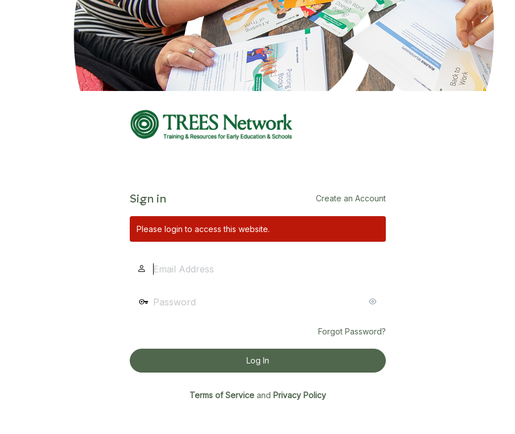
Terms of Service (221, 395)
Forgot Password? (352, 331)
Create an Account (351, 198)
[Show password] (374, 301)
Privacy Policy (299, 395)
